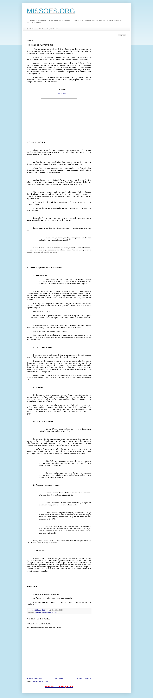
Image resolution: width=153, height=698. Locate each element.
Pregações (45, 612)
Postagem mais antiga (84, 678)
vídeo (56, 612)
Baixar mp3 (62, 93)
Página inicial (29, 28)
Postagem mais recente (34, 678)
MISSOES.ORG (51, 11)
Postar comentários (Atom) (40, 681)
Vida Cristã (51, 612)
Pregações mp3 (52, 28)
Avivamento (38, 612)
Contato (40, 28)
